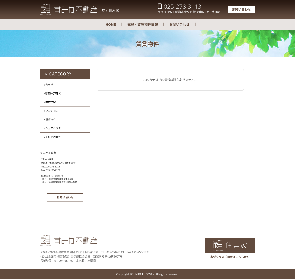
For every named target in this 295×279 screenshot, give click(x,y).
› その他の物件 (52, 137)
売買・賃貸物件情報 (142, 24)
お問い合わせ (241, 9)
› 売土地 (48, 85)
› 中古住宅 (50, 102)
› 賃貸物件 (50, 119)
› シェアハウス (52, 128)
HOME (111, 24)
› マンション (51, 111)
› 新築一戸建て (52, 93)
